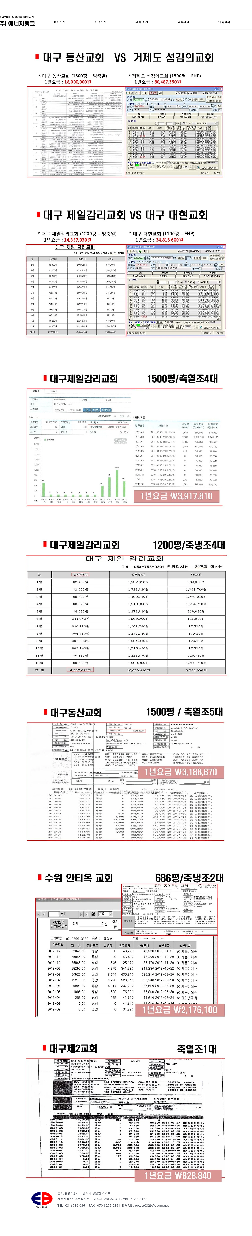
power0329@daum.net (152, 1205)
